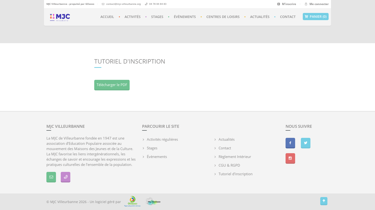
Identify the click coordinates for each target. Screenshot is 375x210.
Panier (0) (315, 16)
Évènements (185, 16)
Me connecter (316, 4)
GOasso (89, 4)
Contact (288, 16)
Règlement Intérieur (235, 156)
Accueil (107, 16)
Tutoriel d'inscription (236, 173)
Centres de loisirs (223, 16)
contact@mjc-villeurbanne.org (123, 4)
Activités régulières (162, 139)
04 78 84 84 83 (157, 4)
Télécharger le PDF (112, 84)
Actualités (260, 16)
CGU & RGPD (229, 165)
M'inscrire (286, 4)
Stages (157, 16)
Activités (133, 16)
